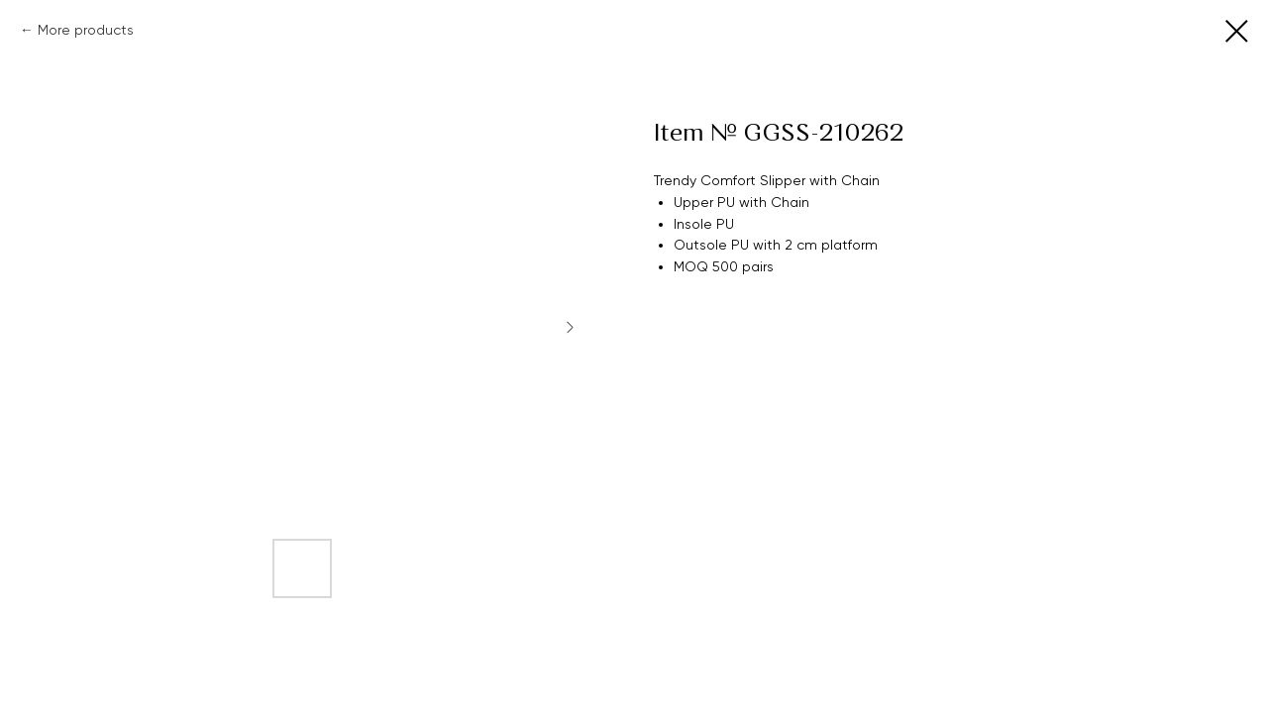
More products (86, 30)
